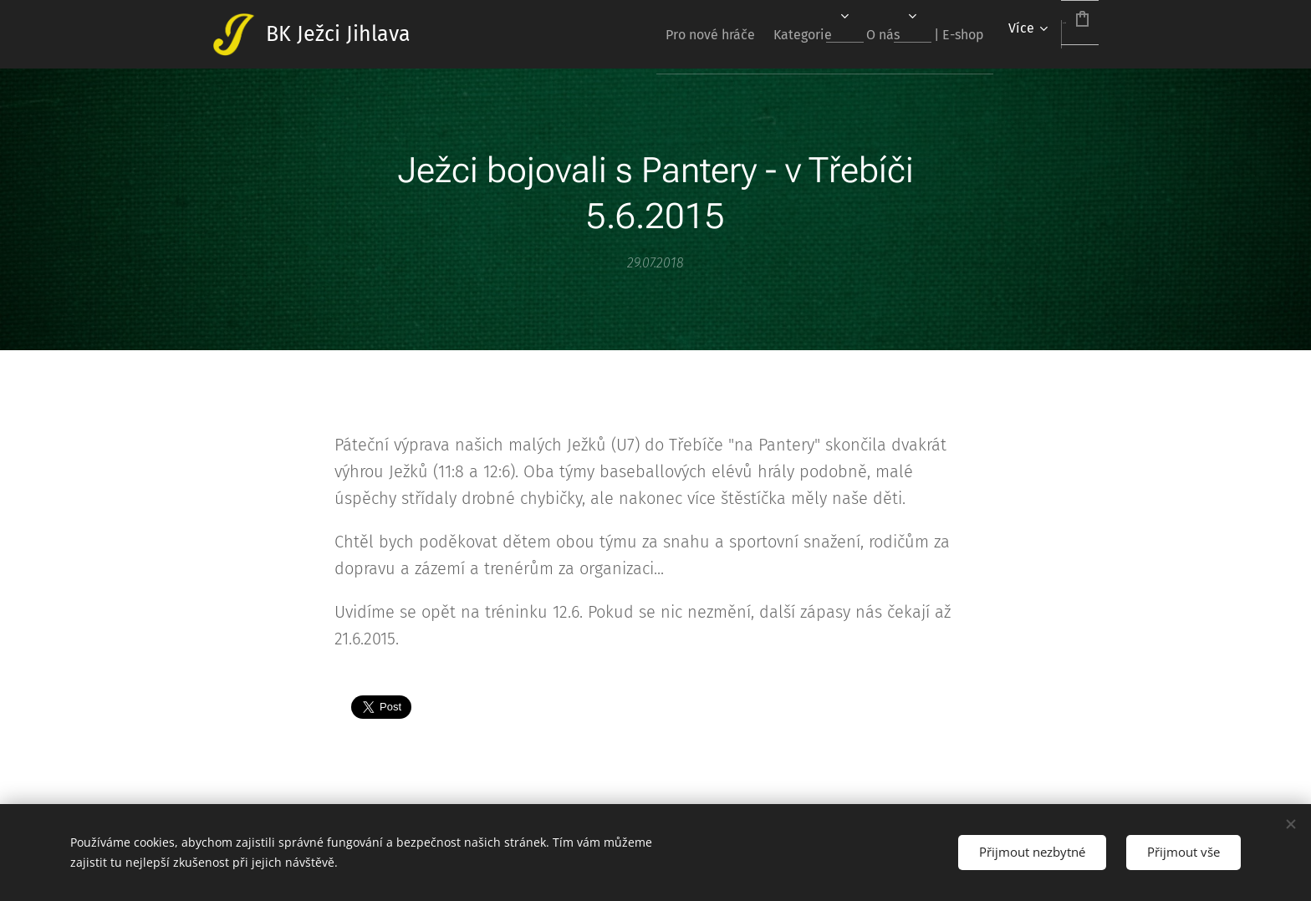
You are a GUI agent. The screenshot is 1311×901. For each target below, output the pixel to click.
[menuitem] (636, 34)
